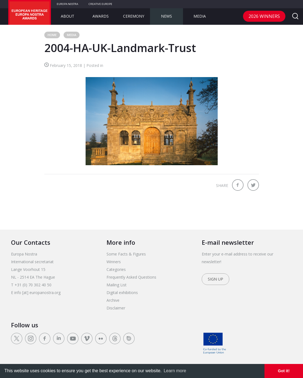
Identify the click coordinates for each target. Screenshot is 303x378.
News (166, 16)
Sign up (215, 279)
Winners (114, 261)
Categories (116, 269)
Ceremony (133, 16)
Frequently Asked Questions (131, 277)
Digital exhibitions (122, 292)
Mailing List (117, 284)
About (67, 16)
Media (199, 16)
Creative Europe (100, 4)
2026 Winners (264, 16)
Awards (100, 16)
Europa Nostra (67, 4)
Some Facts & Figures (126, 254)
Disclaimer (116, 308)
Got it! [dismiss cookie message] (284, 371)
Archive (113, 300)
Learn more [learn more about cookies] (175, 370)
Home (52, 35)
